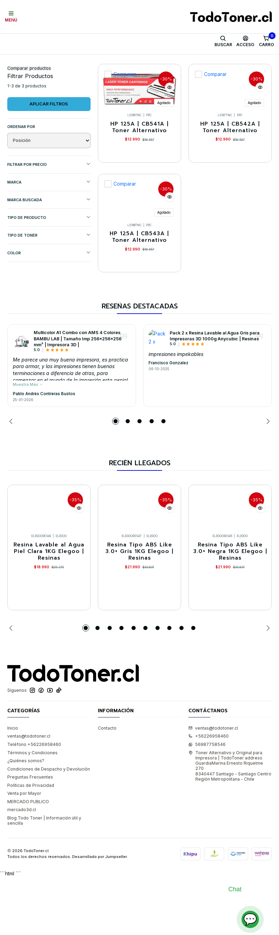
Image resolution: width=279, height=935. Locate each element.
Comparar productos (29, 102)
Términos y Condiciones (32, 817)
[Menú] (11, 16)
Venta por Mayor (24, 857)
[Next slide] (266, 477)
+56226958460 (208, 801)
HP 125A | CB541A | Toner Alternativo (139, 163)
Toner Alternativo (82, 61)
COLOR (49, 286)
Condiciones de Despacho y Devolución (48, 833)
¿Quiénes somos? (25, 825)
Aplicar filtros (48, 137)
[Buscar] (223, 41)
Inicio (12, 61)
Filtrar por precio (49, 198)
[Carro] (266, 41)
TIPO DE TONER (49, 268)
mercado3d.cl (21, 874)
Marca (49, 215)
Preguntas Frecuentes (30, 841)
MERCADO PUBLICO (28, 866)
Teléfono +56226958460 (34, 808)
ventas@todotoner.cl (28, 801)
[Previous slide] (12, 477)
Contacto (107, 792)
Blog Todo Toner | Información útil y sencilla (44, 885)
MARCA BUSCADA (49, 233)
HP (111, 61)
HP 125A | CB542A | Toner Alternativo (230, 163)
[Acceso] (245, 41)
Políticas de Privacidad (30, 849)
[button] (115, 477)
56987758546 (207, 808)
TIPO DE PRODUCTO (49, 251)
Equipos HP (133, 61)
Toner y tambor (41, 61)
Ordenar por (21, 160)
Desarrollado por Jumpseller (99, 921)
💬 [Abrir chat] (250, 919)
